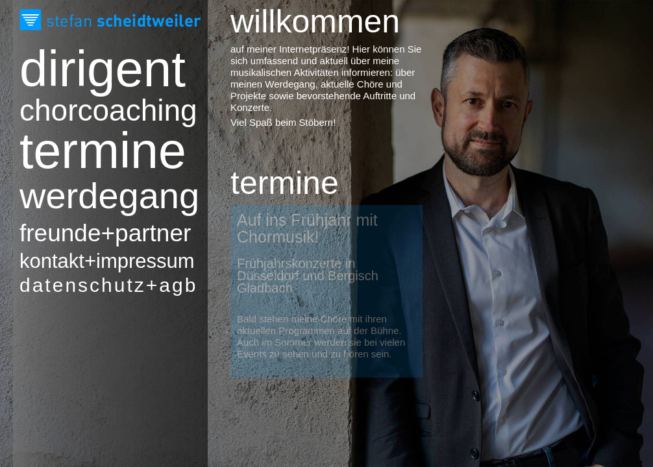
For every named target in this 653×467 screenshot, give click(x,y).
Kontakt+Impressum (87, 261)
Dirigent (87, 69)
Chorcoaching (87, 111)
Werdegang (87, 195)
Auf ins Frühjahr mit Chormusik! (307, 228)
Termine (87, 150)
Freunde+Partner (87, 233)
